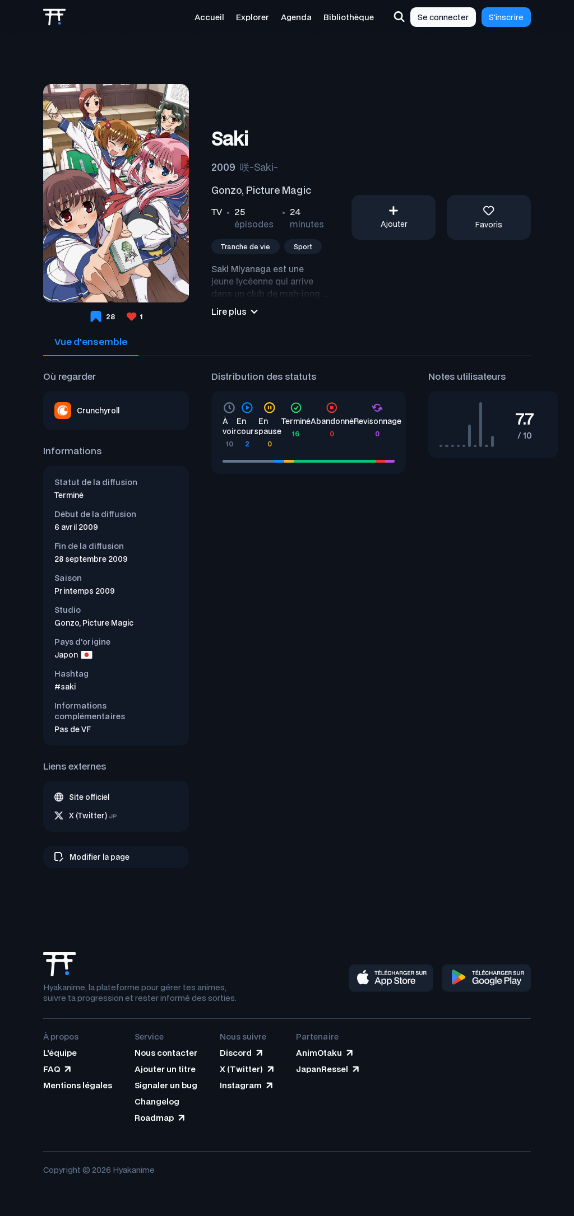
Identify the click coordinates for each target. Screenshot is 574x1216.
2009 (223, 167)
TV (216, 212)
